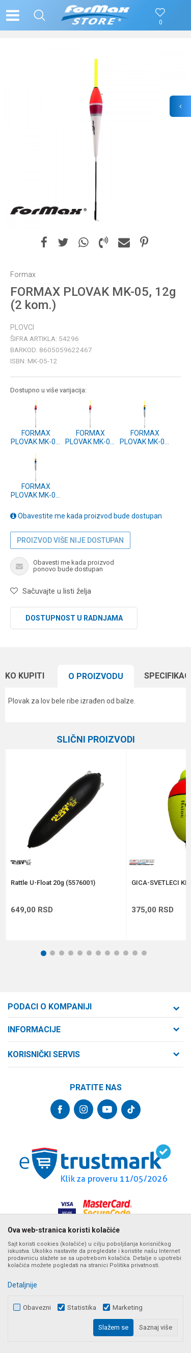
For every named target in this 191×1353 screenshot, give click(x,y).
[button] (39, 15)
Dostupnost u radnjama (74, 618)
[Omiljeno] (160, 22)
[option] (95, 138)
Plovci (22, 327)
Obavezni (37, 1307)
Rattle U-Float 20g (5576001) (53, 882)
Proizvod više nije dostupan (70, 540)
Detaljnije (22, 1285)
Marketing (128, 1307)
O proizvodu (95, 676)
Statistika (81, 1307)
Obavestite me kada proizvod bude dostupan (86, 516)
